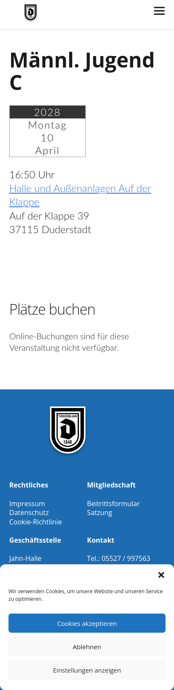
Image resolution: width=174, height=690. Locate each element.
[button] (161, 575)
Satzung (99, 512)
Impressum (27, 503)
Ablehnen (87, 646)
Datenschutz (29, 512)
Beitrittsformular (113, 503)
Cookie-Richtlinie (35, 522)
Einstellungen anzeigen (87, 670)
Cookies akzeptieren (87, 623)
